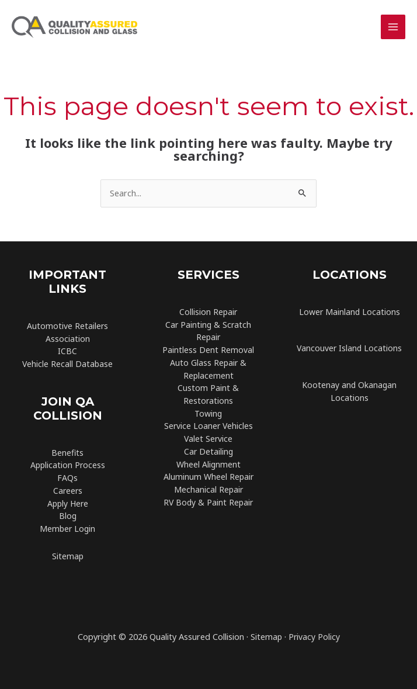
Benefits (67, 452)
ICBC (67, 350)
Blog (68, 515)
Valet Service (208, 438)
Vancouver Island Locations (349, 348)
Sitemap (68, 556)
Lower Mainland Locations (349, 311)
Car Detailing (208, 451)
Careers (67, 490)
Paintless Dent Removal (208, 349)
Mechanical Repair (208, 489)
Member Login (67, 528)
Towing (208, 413)
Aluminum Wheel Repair (208, 476)
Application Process (67, 464)
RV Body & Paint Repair (208, 502)
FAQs (67, 477)
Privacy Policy (314, 636)
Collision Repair (208, 311)
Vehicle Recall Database (67, 363)
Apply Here (67, 503)
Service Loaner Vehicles (208, 425)
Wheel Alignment (208, 464)
